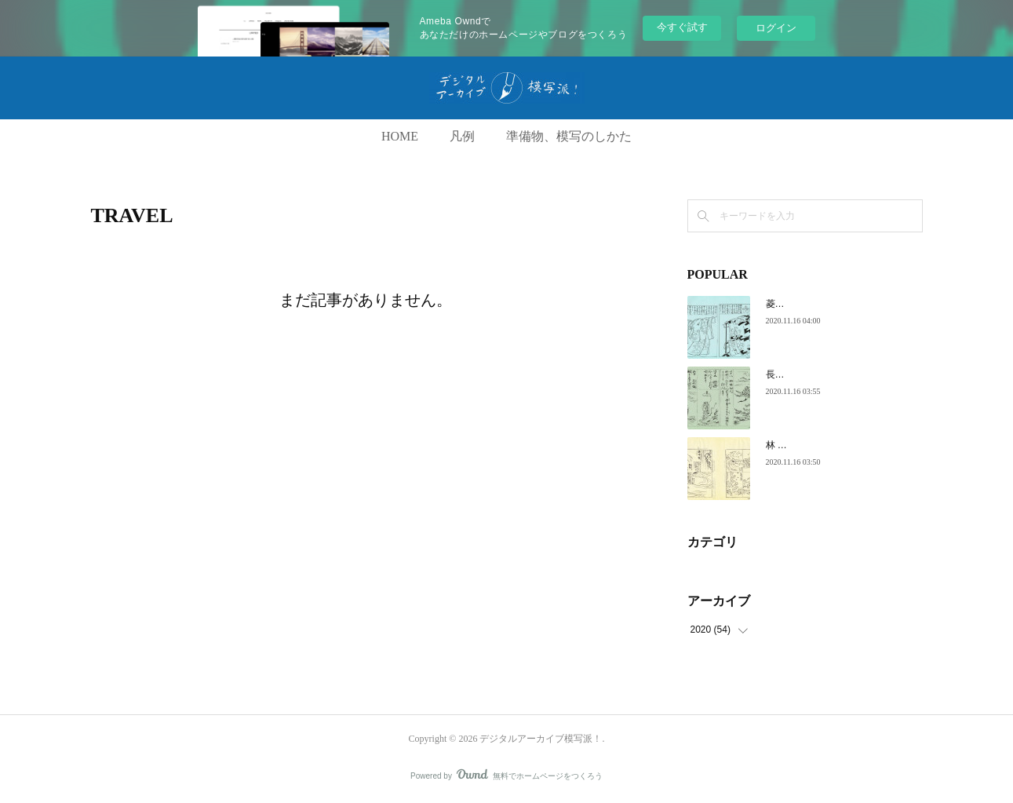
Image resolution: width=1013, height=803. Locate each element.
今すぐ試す (682, 27)
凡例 (462, 136)
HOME (399, 136)
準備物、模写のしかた (569, 136)
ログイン (776, 28)
